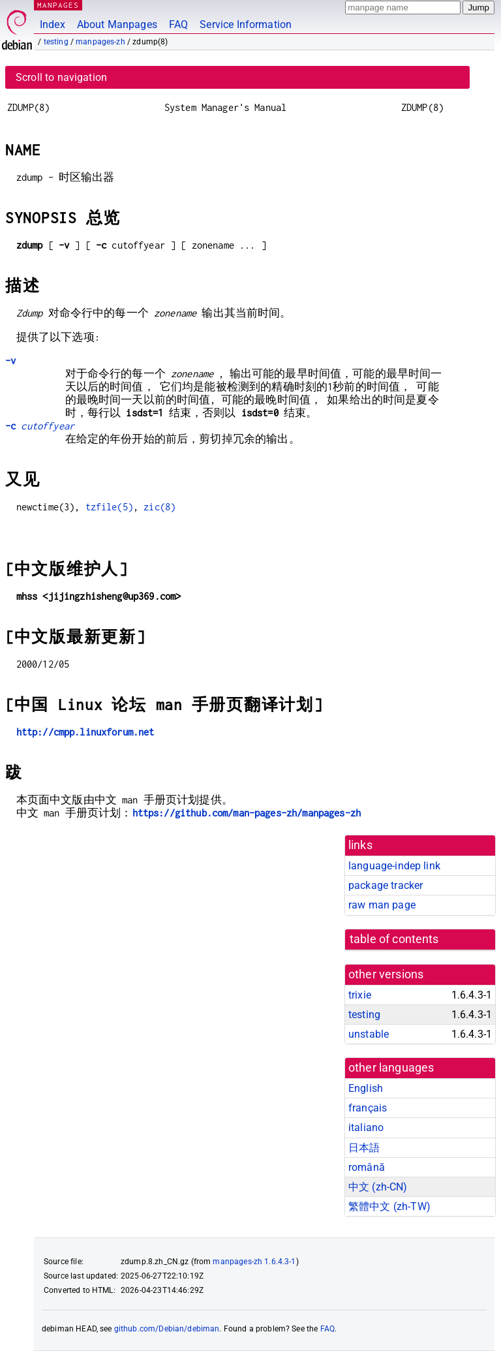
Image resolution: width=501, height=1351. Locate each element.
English (365, 1088)
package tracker (385, 885)
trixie (359, 995)
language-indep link (394, 866)
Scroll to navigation (61, 77)
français (367, 1108)
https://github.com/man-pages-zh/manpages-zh (246, 812)
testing (56, 41)
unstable (368, 1034)
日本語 (364, 1147)
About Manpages (117, 24)
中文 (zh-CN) (378, 1187)
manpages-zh (100, 41)
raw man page (382, 905)
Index (52, 24)
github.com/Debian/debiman (167, 1328)
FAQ (178, 24)
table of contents (394, 939)
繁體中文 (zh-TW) (389, 1206)
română (366, 1167)
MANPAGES (58, 5)
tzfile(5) (109, 506)
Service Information (246, 24)
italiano (366, 1127)
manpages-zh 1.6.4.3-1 (254, 1261)
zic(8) (159, 506)
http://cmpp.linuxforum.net (85, 732)
